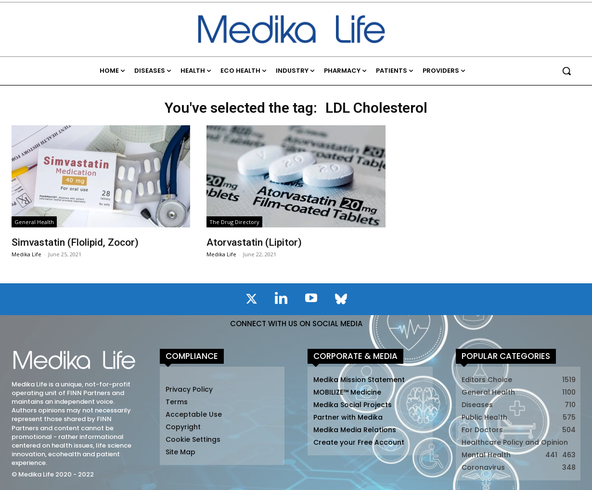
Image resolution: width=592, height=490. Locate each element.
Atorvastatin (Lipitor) (254, 242)
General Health (34, 221)
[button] (566, 71)
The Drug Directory (234, 221)
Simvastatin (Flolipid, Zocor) (75, 242)
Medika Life (26, 254)
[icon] (251, 301)
